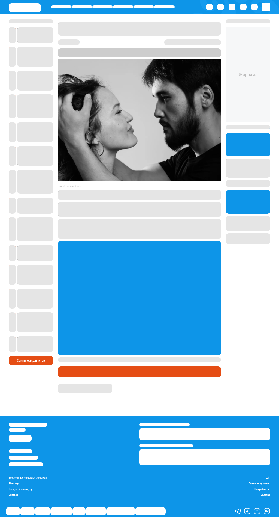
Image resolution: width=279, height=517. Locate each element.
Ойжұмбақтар (262, 489)
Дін (268, 477)
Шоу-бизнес (164, 6)
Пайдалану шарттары (26, 464)
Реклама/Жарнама (23, 457)
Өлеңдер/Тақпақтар (20, 489)
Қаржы (82, 6)
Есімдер (13, 494)
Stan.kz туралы (20, 451)
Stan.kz (111, 55)
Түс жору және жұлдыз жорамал (28, 477)
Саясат (61, 6)
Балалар (265, 494)
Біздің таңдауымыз (150, 511)
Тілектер (14, 483)
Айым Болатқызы (72, 386)
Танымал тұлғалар (259, 483)
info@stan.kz (17, 430)
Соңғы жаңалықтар (31, 361)
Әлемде (102, 6)
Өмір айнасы (123, 6)
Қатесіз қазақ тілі (120, 511)
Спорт (143, 6)
